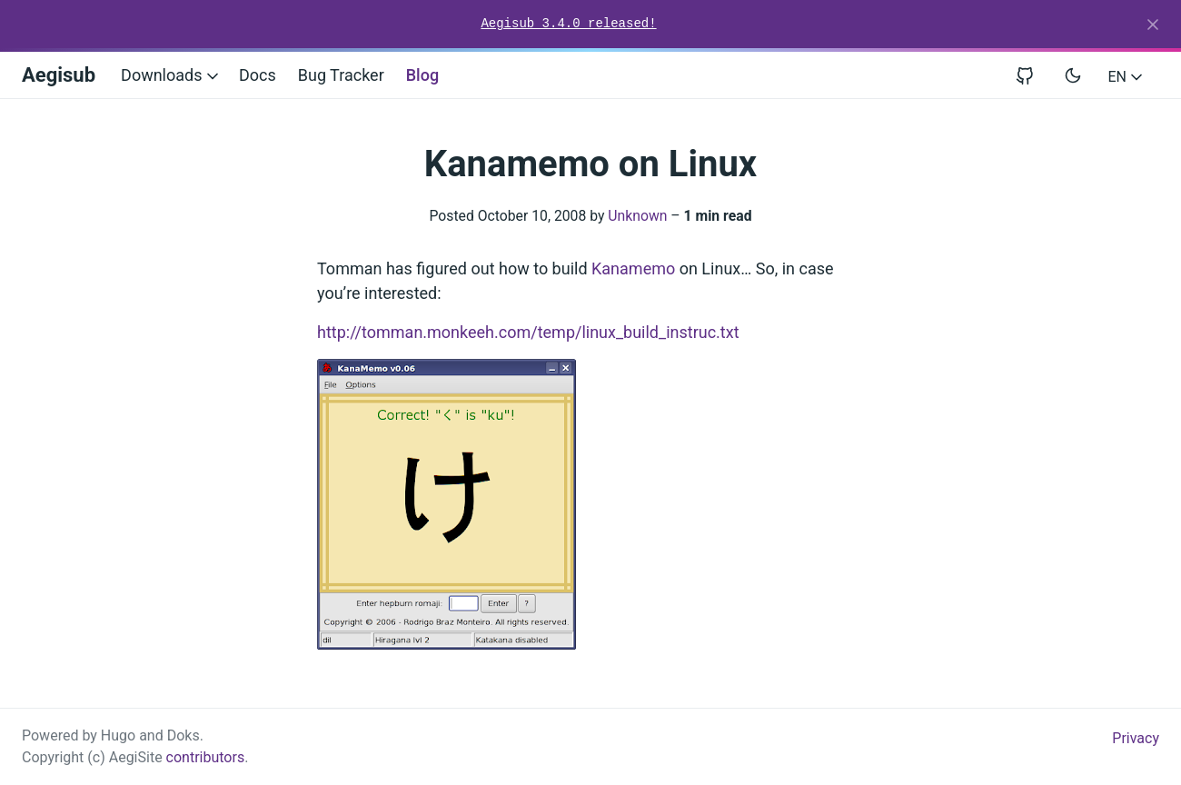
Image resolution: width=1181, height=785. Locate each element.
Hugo (118, 735)
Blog (422, 74)
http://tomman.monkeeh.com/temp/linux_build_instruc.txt (528, 332)
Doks (183, 735)
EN (1127, 76)
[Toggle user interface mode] (1073, 75)
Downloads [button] (171, 74)
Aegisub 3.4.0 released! (568, 23)
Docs (257, 74)
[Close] (1152, 24)
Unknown (637, 215)
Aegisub (58, 75)
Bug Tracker (341, 74)
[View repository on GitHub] (1032, 75)
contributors (205, 757)
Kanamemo (633, 268)
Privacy (1135, 738)
